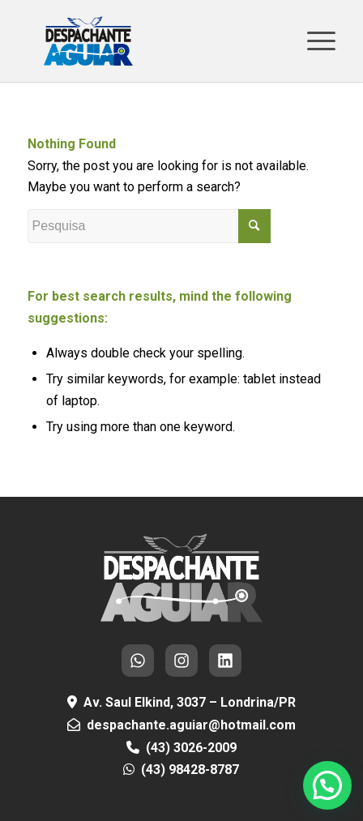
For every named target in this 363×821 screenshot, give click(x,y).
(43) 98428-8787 (190, 769)
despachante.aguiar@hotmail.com (191, 725)
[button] (327, 785)
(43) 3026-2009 (191, 747)
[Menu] (313, 41)
